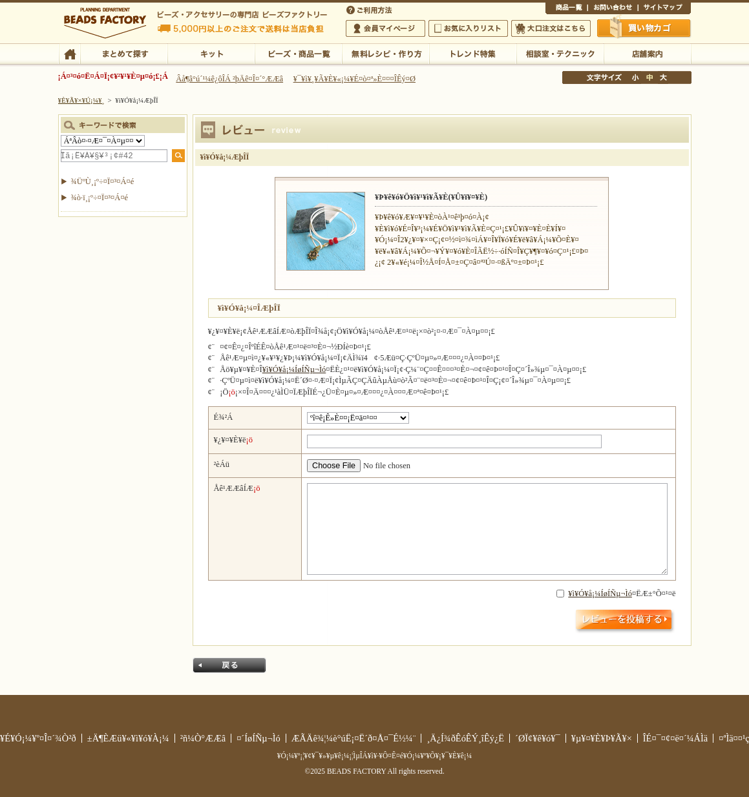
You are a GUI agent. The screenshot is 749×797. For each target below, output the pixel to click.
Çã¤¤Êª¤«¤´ (644, 28)
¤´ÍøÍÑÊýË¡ (370, 9)
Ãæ (649, 77)
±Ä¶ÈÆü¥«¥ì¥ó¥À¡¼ (128, 738)
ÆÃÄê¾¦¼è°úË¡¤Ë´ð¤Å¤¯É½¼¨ (353, 738)
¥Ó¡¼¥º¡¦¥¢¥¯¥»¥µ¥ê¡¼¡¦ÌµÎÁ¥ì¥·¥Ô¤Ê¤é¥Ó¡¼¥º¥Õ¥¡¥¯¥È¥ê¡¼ (374, 756)
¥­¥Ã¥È (211, 53)
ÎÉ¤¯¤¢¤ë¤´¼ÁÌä (675, 738)
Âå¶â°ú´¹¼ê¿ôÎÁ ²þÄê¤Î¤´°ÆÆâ (229, 78)
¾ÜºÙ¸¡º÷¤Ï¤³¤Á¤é (102, 181)
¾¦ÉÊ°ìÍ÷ (566, 9)
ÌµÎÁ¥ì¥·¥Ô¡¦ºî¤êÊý (385, 53)
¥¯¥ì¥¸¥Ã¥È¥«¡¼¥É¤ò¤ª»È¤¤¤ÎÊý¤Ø (354, 78)
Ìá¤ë (229, 665)
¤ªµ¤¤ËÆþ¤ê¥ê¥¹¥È (468, 28)
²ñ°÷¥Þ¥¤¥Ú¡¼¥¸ (385, 28)
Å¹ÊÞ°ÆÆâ (647, 53)
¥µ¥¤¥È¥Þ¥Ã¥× (664, 9)
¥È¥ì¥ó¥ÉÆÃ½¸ (473, 53)
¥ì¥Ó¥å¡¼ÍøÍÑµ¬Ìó (294, 369)
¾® (636, 77)
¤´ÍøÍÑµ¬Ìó (258, 738)
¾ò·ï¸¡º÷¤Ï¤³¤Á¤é (100, 197)
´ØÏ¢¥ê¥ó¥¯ (537, 738)
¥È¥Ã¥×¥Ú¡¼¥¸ (81, 100)
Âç (663, 77)
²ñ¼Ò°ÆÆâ (203, 738)
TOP (69, 53)
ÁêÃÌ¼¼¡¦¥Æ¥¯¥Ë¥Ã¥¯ (560, 53)
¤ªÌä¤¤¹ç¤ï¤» (612, 9)
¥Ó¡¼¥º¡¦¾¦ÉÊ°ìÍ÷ (298, 53)
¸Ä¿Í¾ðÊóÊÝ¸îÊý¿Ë (465, 738)
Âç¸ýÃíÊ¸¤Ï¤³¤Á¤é (551, 28)
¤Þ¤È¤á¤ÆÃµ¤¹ (124, 53)
